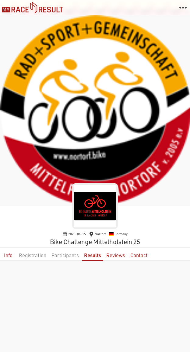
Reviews (115, 255)
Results (92, 255)
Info (8, 255)
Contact (139, 255)
